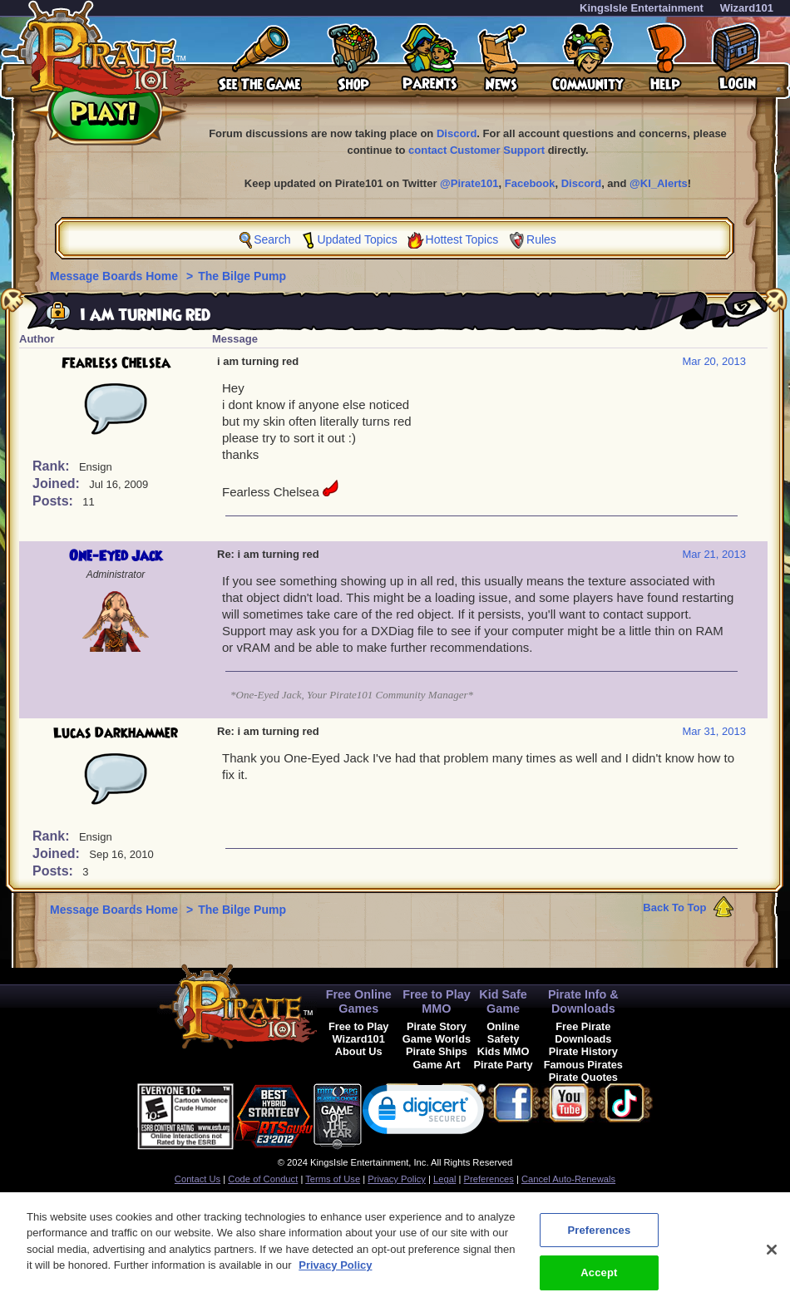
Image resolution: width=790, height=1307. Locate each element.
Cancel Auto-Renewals (568, 1179)
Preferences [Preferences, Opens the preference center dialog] (598, 1237)
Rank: (52, 466)
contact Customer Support (476, 150)
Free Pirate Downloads (583, 1032)
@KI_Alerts (659, 183)
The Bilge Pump (242, 276)
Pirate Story (437, 1026)
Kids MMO (503, 1051)
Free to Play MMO (436, 1001)
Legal (444, 1179)
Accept (598, 1281)
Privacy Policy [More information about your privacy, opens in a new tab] (335, 1273)
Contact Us (197, 1179)
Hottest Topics (462, 239)
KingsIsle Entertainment (642, 8)
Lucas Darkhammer (115, 733)
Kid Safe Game (503, 1001)
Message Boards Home (115, 276)
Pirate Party (503, 1064)
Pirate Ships (436, 1051)
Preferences (489, 1179)
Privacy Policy (397, 1179)
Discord (456, 133)
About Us (359, 1051)
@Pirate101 (469, 183)
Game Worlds (436, 1039)
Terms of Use (332, 1179)
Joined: (57, 483)
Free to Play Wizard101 (358, 1032)
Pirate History (583, 1051)
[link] (424, 1112)
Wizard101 (746, 8)
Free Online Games (359, 1001)
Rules (541, 239)
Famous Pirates (583, 1064)
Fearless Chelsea (116, 363)
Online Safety (503, 1032)
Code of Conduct (263, 1179)
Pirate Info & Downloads (583, 1001)
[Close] (771, 1257)
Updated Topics (357, 239)
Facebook (530, 183)
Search (272, 239)
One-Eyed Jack (115, 556)
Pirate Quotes (583, 1077)
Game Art (436, 1064)
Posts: (54, 501)
